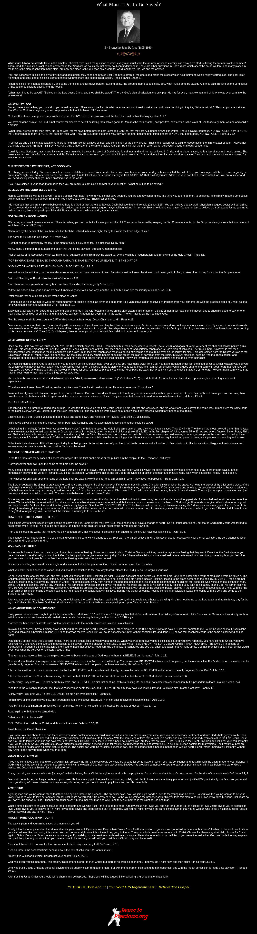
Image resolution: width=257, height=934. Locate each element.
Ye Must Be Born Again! (87, 887)
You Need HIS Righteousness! (132, 887)
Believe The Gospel (174, 887)
